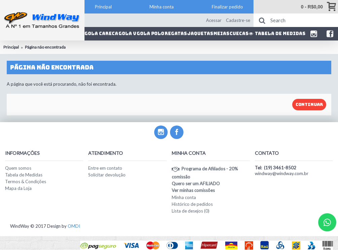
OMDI (74, 226)
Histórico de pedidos (192, 204)
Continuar (309, 104)
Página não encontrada (45, 47)
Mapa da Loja (18, 188)
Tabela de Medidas (23, 174)
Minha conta (184, 197)
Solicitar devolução (107, 174)
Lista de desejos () (190, 211)
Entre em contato (105, 168)
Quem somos (18, 168)
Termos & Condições (25, 181)
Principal (11, 47)
